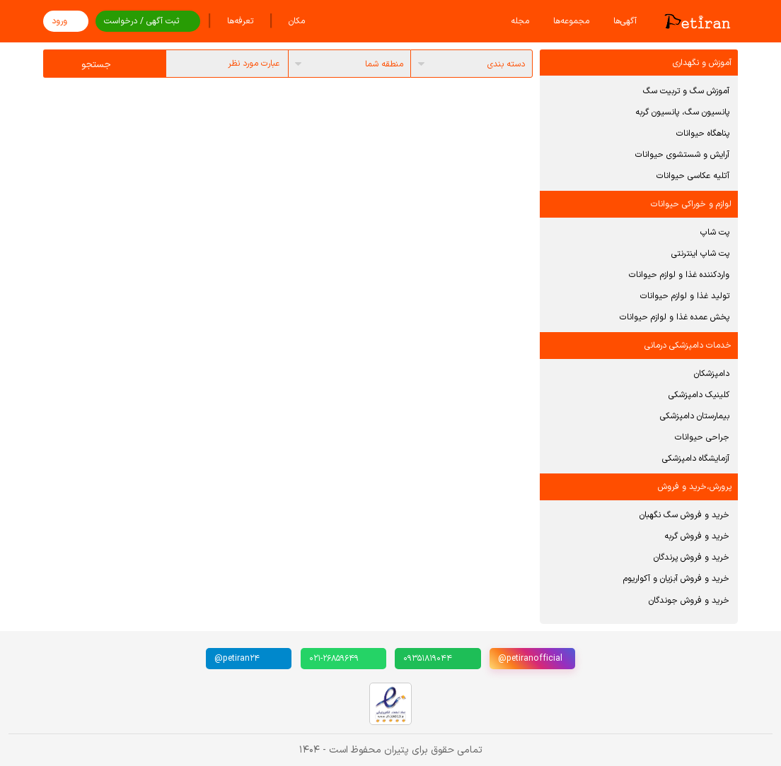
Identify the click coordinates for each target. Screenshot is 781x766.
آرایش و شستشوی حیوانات (682, 154)
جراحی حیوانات (702, 437)
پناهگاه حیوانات (702, 133)
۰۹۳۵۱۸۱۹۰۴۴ (427, 658)
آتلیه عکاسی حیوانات (692, 176)
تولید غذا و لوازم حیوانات (684, 296)
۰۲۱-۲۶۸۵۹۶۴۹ (334, 658)
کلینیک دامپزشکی (699, 395)
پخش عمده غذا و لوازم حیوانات (674, 317)
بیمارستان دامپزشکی (694, 416)
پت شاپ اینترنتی (700, 253)
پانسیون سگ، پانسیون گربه (682, 112)
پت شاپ (714, 232)
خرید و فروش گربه (696, 536)
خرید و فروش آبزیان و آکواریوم (676, 578)
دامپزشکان (711, 373)
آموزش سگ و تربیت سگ (686, 91)
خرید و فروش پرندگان (691, 557)
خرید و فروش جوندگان (689, 600)
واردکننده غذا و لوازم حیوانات (679, 275)
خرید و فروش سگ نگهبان (684, 515)
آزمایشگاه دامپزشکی (695, 458)
